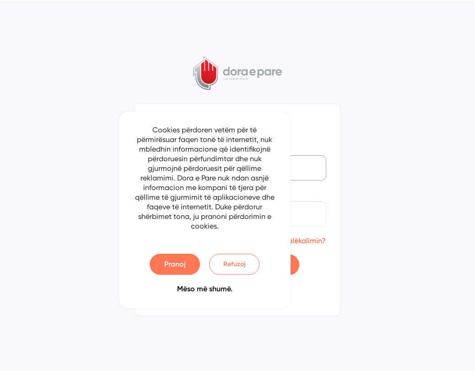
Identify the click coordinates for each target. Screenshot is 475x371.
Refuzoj (234, 264)
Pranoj (175, 264)
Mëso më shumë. (204, 288)
